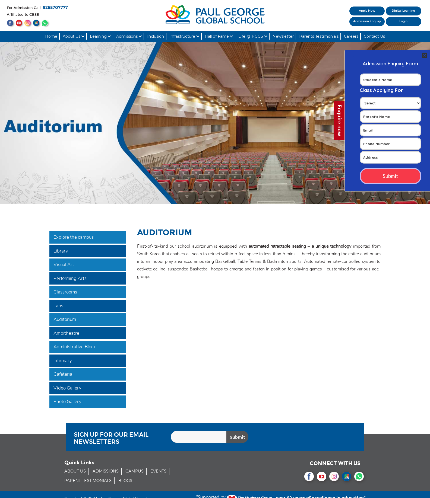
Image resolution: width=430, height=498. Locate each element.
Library (60, 251)
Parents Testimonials (319, 36)
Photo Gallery (67, 401)
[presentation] (319, 437)
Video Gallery (67, 388)
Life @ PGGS (252, 36)
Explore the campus (73, 237)
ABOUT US (75, 471)
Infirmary (62, 360)
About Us (73, 36)
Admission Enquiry (367, 21)
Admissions (129, 36)
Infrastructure (184, 36)
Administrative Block (74, 346)
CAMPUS (134, 471)
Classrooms (65, 292)
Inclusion (155, 36)
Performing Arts (70, 278)
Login (403, 21)
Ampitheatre (66, 333)
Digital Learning (403, 10)
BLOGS (125, 481)
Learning (100, 36)
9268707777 (55, 8)
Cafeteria (62, 374)
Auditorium (64, 319)
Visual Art (63, 264)
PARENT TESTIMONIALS (88, 481)
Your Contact (390, 97)
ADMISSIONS (106, 471)
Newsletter (283, 36)
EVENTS (158, 471)
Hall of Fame (219, 36)
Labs (58, 306)
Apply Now (367, 10)
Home (51, 36)
